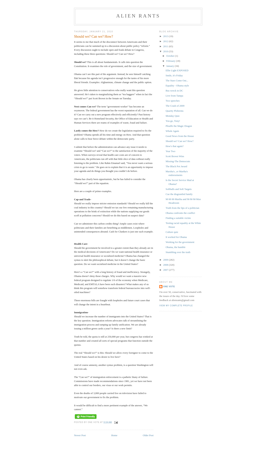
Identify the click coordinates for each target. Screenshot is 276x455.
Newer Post (80, 435)
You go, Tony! (173, 120)
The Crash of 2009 (175, 105)
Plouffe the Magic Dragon (179, 125)
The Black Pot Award (176, 166)
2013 (166, 36)
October (170, 55)
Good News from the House (180, 136)
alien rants (138, 16)
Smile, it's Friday (174, 75)
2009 (166, 259)
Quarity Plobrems (174, 110)
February (171, 60)
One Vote (169, 286)
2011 (166, 46)
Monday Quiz (172, 115)
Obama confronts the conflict (180, 212)
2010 (166, 51)
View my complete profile (176, 305)
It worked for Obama (176, 237)
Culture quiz (172, 232)
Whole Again (172, 131)
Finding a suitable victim (178, 218)
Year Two (170, 151)
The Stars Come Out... (177, 80)
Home (114, 435)
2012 (166, 41)
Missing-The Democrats (178, 161)
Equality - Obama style (177, 85)
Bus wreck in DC (174, 90)
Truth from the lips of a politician (182, 207)
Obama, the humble (175, 247)
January (170, 65)
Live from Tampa (174, 95)
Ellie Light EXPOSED (177, 70)
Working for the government (180, 242)
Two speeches (172, 100)
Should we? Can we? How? (179, 141)
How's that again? (175, 146)
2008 (166, 264)
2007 (166, 269)
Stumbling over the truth (178, 252)
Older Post (148, 435)
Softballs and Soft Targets (178, 189)
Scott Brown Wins (175, 156)
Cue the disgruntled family (179, 194)
